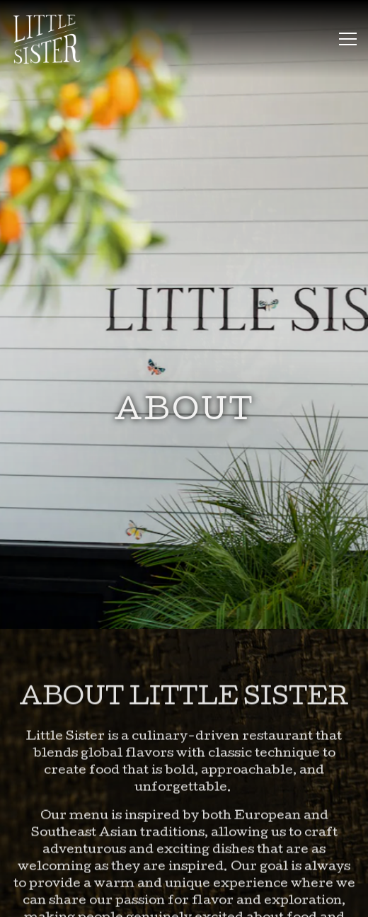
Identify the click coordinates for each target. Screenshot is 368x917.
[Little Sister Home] (53, 39)
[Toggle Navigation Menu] (348, 39)
